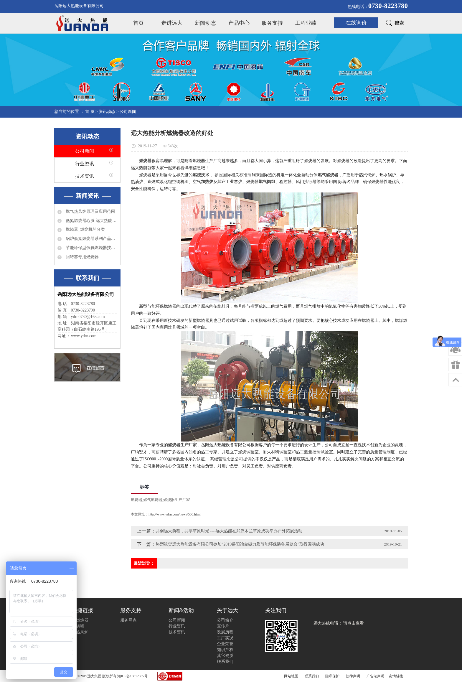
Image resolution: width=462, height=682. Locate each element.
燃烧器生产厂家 (176, 500)
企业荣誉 (225, 644)
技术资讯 (84, 176)
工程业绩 (305, 23)
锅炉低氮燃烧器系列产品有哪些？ (91, 238)
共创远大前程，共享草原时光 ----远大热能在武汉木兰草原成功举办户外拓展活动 (229, 531)
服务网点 (128, 620)
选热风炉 (80, 632)
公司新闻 (128, 111)
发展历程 (225, 632)
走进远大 (171, 23)
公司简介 (225, 620)
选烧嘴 (78, 626)
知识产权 (225, 650)
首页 (138, 23)
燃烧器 (136, 500)
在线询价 (356, 23)
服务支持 (272, 23)
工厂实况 (225, 638)
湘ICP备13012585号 (132, 676)
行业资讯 (84, 163)
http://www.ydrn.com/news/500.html (174, 514)
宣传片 (223, 626)
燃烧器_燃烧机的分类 (85, 229)
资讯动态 (107, 111)
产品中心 (239, 23)
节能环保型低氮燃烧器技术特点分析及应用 (91, 248)
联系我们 (225, 661)
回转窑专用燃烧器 (82, 257)
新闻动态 (205, 23)
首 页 (90, 111)
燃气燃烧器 (152, 500)
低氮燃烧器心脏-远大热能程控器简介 (91, 220)
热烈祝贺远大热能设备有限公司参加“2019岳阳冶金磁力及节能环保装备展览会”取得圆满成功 (240, 544)
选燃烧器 (80, 620)
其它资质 (225, 655)
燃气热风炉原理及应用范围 (90, 211)
